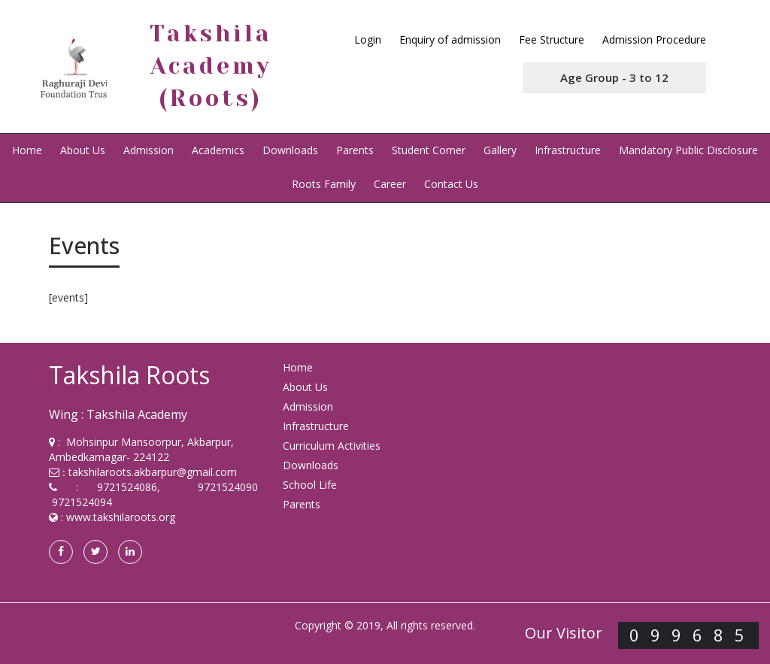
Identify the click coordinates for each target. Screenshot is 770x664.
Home (27, 150)
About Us (82, 150)
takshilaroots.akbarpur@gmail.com (152, 472)
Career (390, 184)
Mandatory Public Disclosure (688, 150)
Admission (148, 150)
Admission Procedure (654, 39)
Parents (355, 150)
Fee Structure (551, 39)
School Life (310, 485)
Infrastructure (568, 150)
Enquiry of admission (450, 39)
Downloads (290, 150)
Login (367, 39)
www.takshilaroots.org (120, 517)
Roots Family (324, 184)
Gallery (500, 150)
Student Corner (428, 150)
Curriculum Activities (331, 445)
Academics (218, 150)
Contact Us (451, 184)
